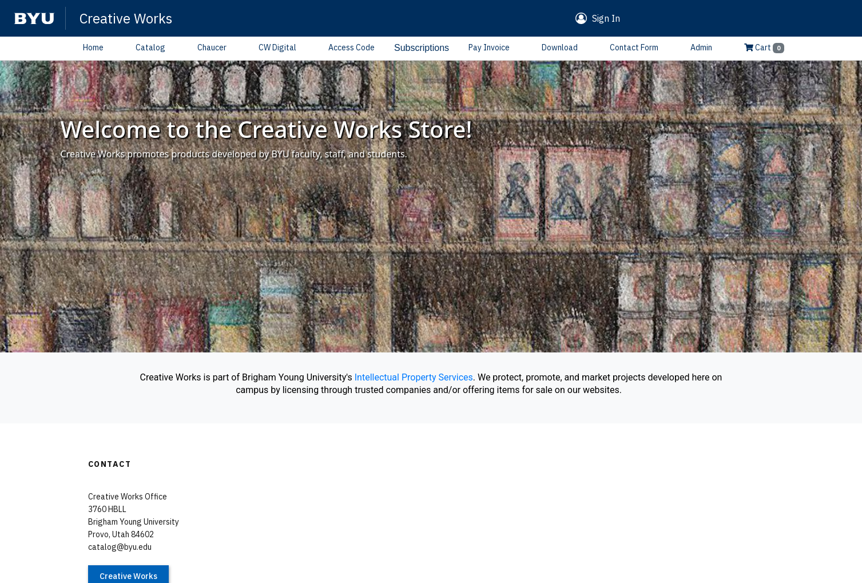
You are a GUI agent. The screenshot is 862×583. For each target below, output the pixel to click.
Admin (701, 47)
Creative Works (126, 18)
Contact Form (634, 47)
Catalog (150, 47)
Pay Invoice (489, 47)
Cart (764, 47)
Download (560, 47)
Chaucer (212, 47)
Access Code (351, 47)
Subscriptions (421, 48)
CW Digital (277, 47)
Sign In (606, 18)
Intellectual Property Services (414, 377)
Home (93, 47)
